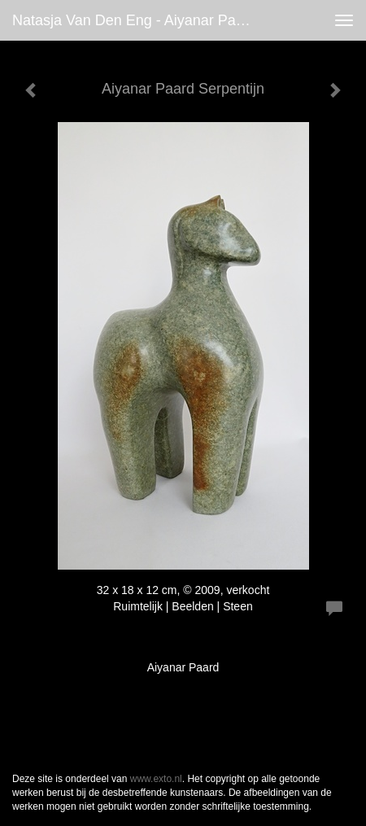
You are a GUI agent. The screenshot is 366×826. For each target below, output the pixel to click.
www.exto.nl (156, 778)
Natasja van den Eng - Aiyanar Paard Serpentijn (138, 20)
